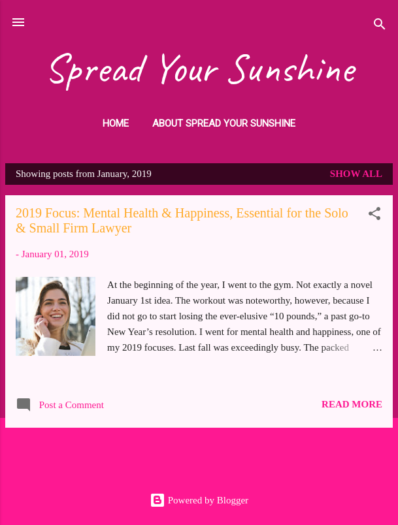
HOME (116, 123)
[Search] (380, 26)
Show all (356, 173)
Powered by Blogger (199, 500)
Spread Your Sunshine (199, 68)
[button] (374, 216)
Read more (352, 404)
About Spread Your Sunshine (223, 123)
